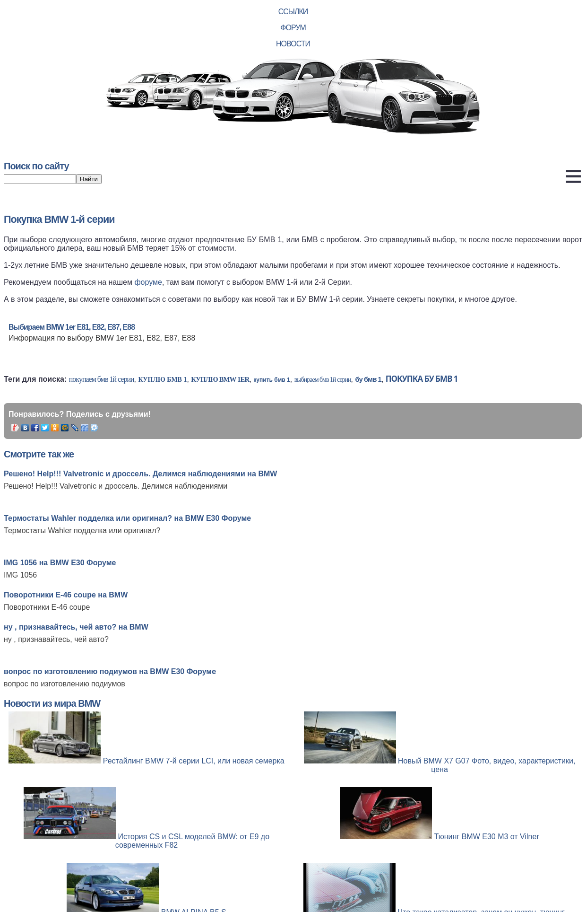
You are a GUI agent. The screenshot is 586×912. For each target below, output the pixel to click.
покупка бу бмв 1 (422, 378)
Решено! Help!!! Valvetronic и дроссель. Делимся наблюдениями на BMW (140, 474)
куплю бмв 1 (162, 379)
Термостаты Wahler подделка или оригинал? (82, 530)
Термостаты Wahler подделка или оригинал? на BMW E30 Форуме (127, 518)
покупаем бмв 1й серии (101, 379)
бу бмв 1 (368, 379)
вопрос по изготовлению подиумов (64, 684)
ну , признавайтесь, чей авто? (56, 639)
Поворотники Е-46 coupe (47, 607)
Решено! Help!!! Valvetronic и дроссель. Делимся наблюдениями (115, 486)
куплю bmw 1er (220, 379)
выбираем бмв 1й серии (322, 379)
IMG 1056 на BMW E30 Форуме (60, 563)
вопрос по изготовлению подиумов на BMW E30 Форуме (110, 671)
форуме (148, 282)
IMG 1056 (20, 575)
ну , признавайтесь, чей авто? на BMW (76, 627)
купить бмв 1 (271, 380)
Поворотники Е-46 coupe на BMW (66, 595)
